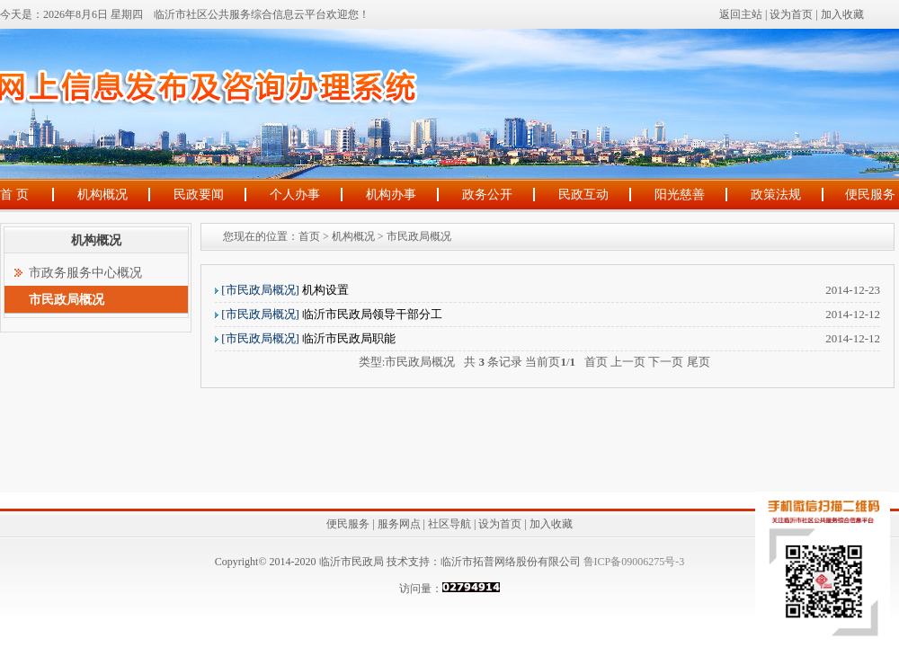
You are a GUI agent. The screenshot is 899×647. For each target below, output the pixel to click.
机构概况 (102, 194)
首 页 (14, 194)
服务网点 (399, 524)
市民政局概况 (419, 236)
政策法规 (776, 194)
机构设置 (285, 290)
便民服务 (870, 194)
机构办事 (391, 194)
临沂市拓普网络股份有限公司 (511, 561)
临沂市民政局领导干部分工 (331, 314)
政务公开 (487, 194)
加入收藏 (842, 14)
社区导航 (449, 524)
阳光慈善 (679, 194)
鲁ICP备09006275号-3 (633, 561)
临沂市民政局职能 (308, 338)
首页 (309, 236)
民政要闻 (199, 194)
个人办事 (295, 194)
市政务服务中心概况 (85, 272)
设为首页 (791, 14)
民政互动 (583, 194)
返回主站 (740, 14)
